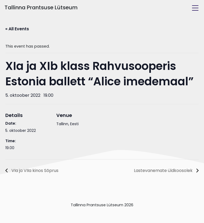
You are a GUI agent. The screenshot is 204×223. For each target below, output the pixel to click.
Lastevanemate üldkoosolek (164, 170)
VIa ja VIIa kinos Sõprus (34, 170)
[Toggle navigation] (195, 8)
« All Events (17, 29)
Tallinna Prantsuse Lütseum (41, 7)
